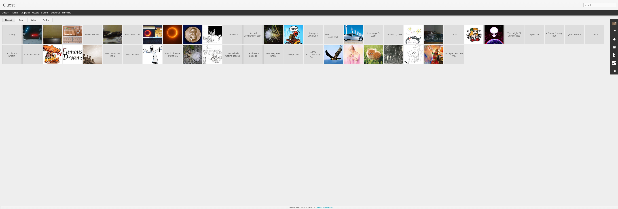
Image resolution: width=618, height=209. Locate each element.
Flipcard (14, 12)
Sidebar (45, 12)
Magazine (25, 12)
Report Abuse (328, 207)
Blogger (319, 207)
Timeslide (66, 12)
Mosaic (35, 12)
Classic (5, 12)
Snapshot (55, 12)
